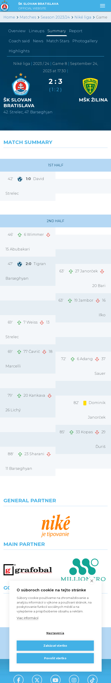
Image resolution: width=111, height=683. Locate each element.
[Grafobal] (27, 534)
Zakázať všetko (55, 645)
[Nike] (55, 514)
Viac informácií (27, 618)
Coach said (19, 41)
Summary (57, 31)
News (38, 41)
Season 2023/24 (55, 17)
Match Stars (57, 41)
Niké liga (82, 17)
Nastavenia (55, 633)
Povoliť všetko (55, 658)
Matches (28, 17)
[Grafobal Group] (83, 554)
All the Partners (55, 571)
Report (75, 31)
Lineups (36, 31)
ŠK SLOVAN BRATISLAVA (38, 6)
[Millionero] (83, 534)
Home (9, 17)
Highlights (19, 51)
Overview (17, 31)
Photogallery (85, 41)
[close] (91, 581)
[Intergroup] (27, 554)
